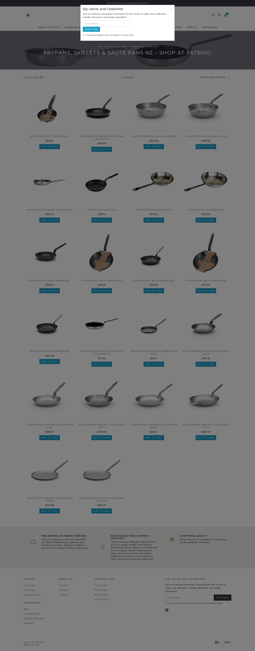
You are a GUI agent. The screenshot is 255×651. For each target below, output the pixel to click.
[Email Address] (106, 23)
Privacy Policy (128, 35)
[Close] (171, 9)
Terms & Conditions (113, 35)
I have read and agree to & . (108, 35)
